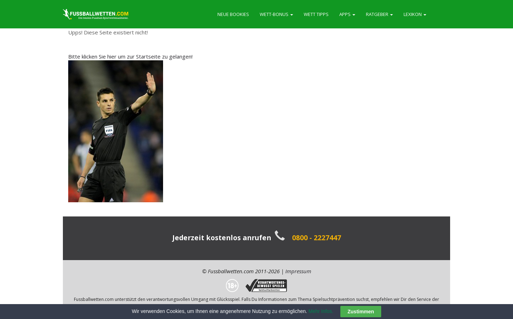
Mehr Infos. (321, 311)
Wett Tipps (316, 14)
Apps (347, 14)
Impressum (298, 271)
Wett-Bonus (276, 14)
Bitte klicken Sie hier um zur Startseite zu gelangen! (130, 56)
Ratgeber (379, 14)
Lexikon (415, 14)
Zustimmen (360, 312)
